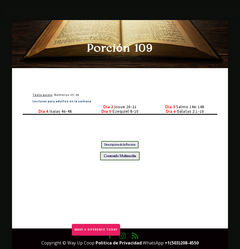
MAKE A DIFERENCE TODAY (95, 229)
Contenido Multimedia (120, 156)
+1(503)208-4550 (182, 243)
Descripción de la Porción (119, 144)
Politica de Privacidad (119, 243)
